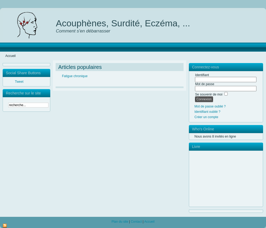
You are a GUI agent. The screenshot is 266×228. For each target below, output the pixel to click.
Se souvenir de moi (208, 94)
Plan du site (119, 221)
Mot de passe (204, 84)
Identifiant (202, 75)
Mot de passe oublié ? (210, 106)
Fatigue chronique (75, 76)
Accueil (149, 221)
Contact (136, 221)
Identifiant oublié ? (207, 112)
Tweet (19, 82)
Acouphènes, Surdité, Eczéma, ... (123, 23)
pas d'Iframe (227, 178)
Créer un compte (206, 117)
